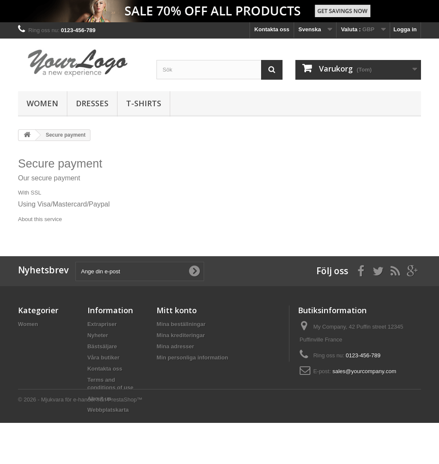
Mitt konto (176, 310)
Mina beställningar (180, 324)
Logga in (405, 29)
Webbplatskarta (108, 410)
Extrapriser (102, 324)
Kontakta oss (271, 29)
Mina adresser (175, 346)
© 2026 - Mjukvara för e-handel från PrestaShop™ (80, 440)
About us (99, 398)
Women (42, 103)
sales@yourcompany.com (364, 371)
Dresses (92, 103)
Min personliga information (192, 357)
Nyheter (97, 335)
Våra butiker (103, 357)
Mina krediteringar (180, 335)
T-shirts (143, 103)
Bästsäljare (102, 346)
